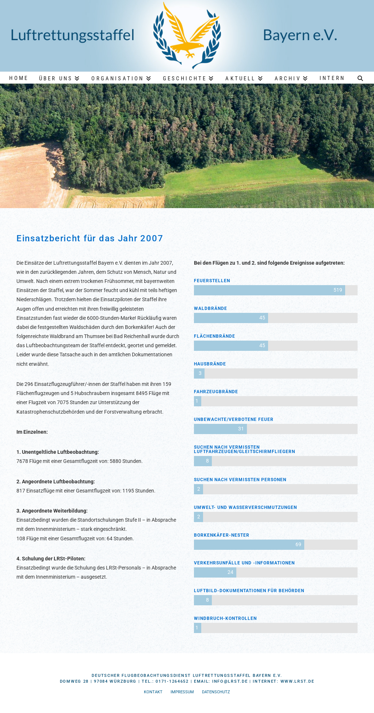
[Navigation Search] (360, 77)
